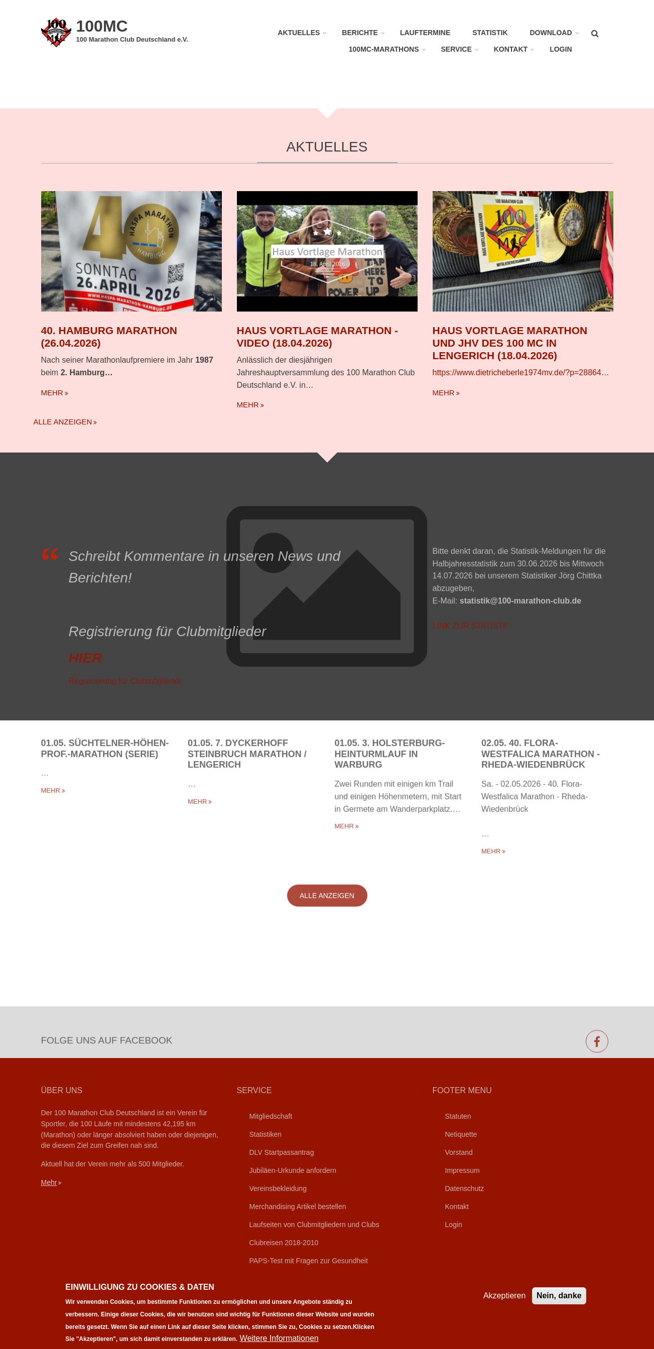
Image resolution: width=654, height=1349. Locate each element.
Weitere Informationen (279, 1338)
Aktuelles (299, 33)
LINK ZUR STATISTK (470, 713)
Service (456, 49)
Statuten (458, 1116)
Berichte (360, 33)
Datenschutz (464, 1188)
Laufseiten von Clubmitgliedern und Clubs (314, 1225)
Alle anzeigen (63, 421)
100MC (102, 26)
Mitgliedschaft (271, 1116)
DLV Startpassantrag (281, 1152)
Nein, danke (559, 1295)
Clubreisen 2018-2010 (284, 1243)
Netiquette (461, 1134)
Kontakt (511, 49)
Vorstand (459, 1152)
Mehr (49, 1182)
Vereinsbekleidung (278, 1188)
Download (551, 33)
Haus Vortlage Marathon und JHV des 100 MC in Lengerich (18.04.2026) (510, 343)
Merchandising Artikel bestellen (297, 1207)
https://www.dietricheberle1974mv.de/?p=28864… (521, 372)
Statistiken (265, 1134)
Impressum (462, 1170)
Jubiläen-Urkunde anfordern (293, 1170)
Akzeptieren (504, 1295)
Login (561, 49)
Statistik (489, 33)
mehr (52, 392)
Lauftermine (425, 33)
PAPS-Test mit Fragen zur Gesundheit (308, 1261)
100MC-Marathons (384, 49)
